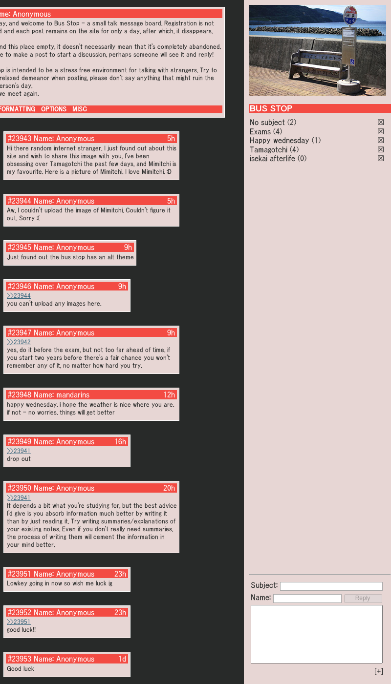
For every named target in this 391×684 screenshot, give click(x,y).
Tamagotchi (268, 149)
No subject (268, 122)
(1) (316, 140)
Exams (260, 131)
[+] (378, 671)
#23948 (19, 394)
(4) (277, 131)
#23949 (19, 441)
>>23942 (19, 342)
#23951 (19, 574)
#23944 (19, 201)
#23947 (19, 332)
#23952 (19, 612)
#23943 (19, 138)
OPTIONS (53, 109)
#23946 (19, 286)
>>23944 (19, 295)
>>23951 (19, 622)
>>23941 (19, 451)
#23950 (19, 488)
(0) (302, 158)
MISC (79, 109)
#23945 (19, 247)
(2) (291, 122)
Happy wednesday (279, 140)
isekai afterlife (272, 158)
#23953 (19, 659)
